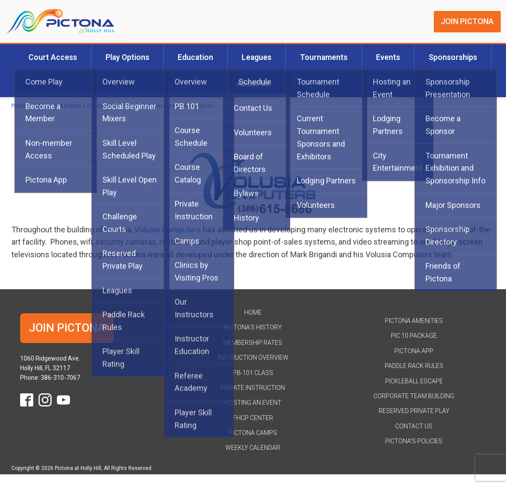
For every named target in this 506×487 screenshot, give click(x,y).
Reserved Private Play (414, 410)
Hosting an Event (253, 402)
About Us (253, 83)
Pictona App (413, 350)
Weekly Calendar (252, 447)
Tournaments (324, 57)
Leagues (256, 57)
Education (195, 57)
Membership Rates (252, 342)
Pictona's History (253, 327)
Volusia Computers (167, 229)
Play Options (127, 57)
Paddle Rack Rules (414, 365)
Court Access (52, 57)
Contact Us (413, 426)
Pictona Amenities (414, 320)
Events (388, 57)
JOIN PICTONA (467, 21)
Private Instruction (253, 387)
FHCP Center (253, 417)
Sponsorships (453, 57)
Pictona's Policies (414, 441)
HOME (253, 312)
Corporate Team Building (413, 395)
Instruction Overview (253, 357)
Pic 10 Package (414, 335)
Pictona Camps (253, 432)
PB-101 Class (253, 372)
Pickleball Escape (414, 381)
